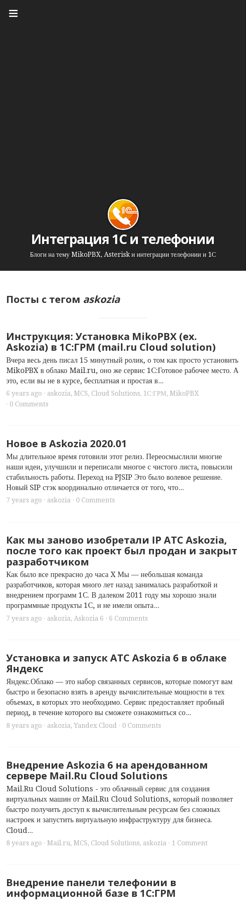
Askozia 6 (89, 618)
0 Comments (28, 404)
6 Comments (128, 618)
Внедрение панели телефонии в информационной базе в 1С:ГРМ (91, 887)
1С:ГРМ (154, 393)
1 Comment (190, 843)
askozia (59, 393)
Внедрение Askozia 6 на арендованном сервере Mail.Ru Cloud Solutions (107, 770)
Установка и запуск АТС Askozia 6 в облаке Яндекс (116, 663)
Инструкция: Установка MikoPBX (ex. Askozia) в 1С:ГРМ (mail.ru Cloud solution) (111, 341)
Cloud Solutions (115, 393)
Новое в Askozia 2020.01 (66, 443)
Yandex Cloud (95, 725)
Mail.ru (58, 843)
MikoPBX (184, 393)
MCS (81, 393)
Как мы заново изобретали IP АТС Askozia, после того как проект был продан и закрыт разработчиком (121, 550)
